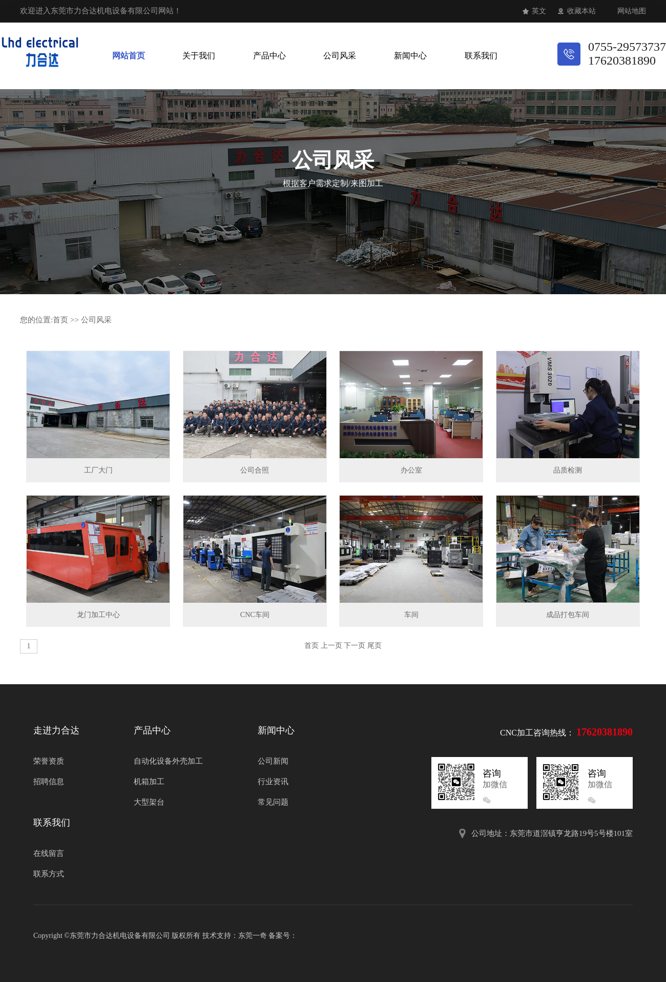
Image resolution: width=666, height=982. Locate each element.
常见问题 (273, 802)
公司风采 (339, 55)
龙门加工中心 (98, 615)
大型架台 (149, 802)
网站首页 (128, 55)
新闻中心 (410, 55)
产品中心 (269, 55)
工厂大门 (98, 470)
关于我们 (198, 55)
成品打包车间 (567, 615)
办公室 (411, 470)
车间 (411, 615)
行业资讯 (273, 782)
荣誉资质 (48, 761)
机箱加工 (149, 782)
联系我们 (481, 55)
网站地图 (631, 11)
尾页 (374, 645)
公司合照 (254, 470)
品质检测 (567, 470)
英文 (539, 11)
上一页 (331, 645)
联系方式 (48, 874)
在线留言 (48, 853)
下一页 (354, 645)
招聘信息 (48, 782)
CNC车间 (254, 615)
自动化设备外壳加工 (168, 761)
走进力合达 (56, 730)
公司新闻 (273, 761)
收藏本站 (581, 11)
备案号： (282, 935)
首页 (60, 320)
